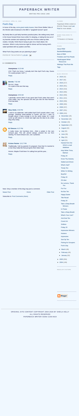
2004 (61, 262)
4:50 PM (20, 110)
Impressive (64, 236)
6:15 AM (21, 68)
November (65, 119)
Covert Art (64, 221)
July (62, 131)
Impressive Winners (67, 230)
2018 (61, 77)
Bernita (11, 82)
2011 (61, 98)
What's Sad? (65, 165)
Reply (10, 76)
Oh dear (64, 180)
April (63, 140)
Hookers (64, 233)
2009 (61, 104)
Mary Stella (12, 110)
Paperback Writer (39, 9)
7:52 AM (17, 82)
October (64, 122)
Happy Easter (65, 194)
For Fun (63, 188)
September (65, 125)
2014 (61, 89)
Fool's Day (64, 245)
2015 (61, 86)
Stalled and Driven (67, 162)
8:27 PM (20, 128)
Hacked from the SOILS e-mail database (66, 145)
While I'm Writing (66, 171)
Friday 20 (64, 156)
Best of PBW (61, 54)
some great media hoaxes (25, 27)
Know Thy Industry (67, 159)
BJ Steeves (12, 128)
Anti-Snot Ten (65, 218)
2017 (61, 80)
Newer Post (7, 192)
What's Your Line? (67, 215)
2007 (61, 110)
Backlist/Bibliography (64, 51)
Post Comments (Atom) (20, 196)
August (64, 128)
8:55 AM (21, 95)
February (64, 252)
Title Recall (65, 197)
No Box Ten (65, 191)
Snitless (63, 224)
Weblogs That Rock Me (65, 64)
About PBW (61, 49)
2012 (61, 95)
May (63, 137)
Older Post (50, 192)
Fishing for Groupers (68, 242)
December (65, 116)
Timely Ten (64, 168)
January (64, 255)
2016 (61, 83)
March (63, 249)
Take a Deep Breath (68, 212)
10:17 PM (23, 143)
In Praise (64, 209)
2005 (61, 259)
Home (29, 192)
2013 (61, 92)
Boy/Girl (63, 174)
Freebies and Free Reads (66, 57)
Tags (58, 67)
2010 (61, 101)
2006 (61, 113)
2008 (61, 107)
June (63, 134)
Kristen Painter (13, 143)
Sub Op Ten (65, 239)
